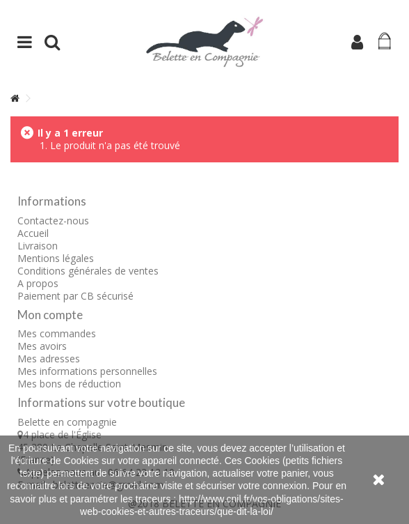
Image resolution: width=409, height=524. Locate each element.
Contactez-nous (53, 220)
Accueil (33, 233)
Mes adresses (48, 358)
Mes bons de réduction (69, 383)
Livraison (37, 245)
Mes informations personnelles (87, 371)
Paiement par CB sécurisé (75, 295)
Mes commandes (56, 333)
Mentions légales (55, 258)
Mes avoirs (42, 346)
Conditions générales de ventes (88, 270)
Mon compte (50, 314)
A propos (37, 283)
